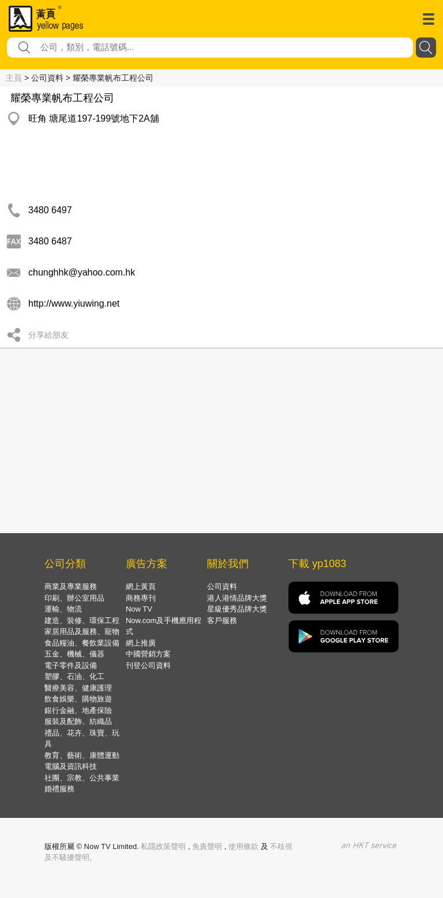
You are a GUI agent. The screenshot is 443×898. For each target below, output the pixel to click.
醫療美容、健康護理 (78, 688)
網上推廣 (141, 643)
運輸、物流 (63, 609)
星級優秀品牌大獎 (237, 609)
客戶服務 (222, 620)
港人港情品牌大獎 (237, 598)
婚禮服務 (59, 788)
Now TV (139, 609)
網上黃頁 (141, 586)
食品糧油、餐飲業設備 (81, 643)
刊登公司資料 (148, 665)
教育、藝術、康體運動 (81, 755)
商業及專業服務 (70, 586)
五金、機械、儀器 (74, 654)
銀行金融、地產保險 (78, 710)
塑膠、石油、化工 (74, 676)
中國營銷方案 (148, 654)
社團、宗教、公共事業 (81, 778)
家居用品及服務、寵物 (81, 631)
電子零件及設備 (70, 665)
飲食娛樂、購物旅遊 (78, 699)
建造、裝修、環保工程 (81, 620)
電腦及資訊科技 (70, 766)
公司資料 (222, 586)
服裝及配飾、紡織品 (78, 721)
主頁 (14, 77)
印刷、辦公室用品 (74, 598)
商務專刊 (141, 598)
